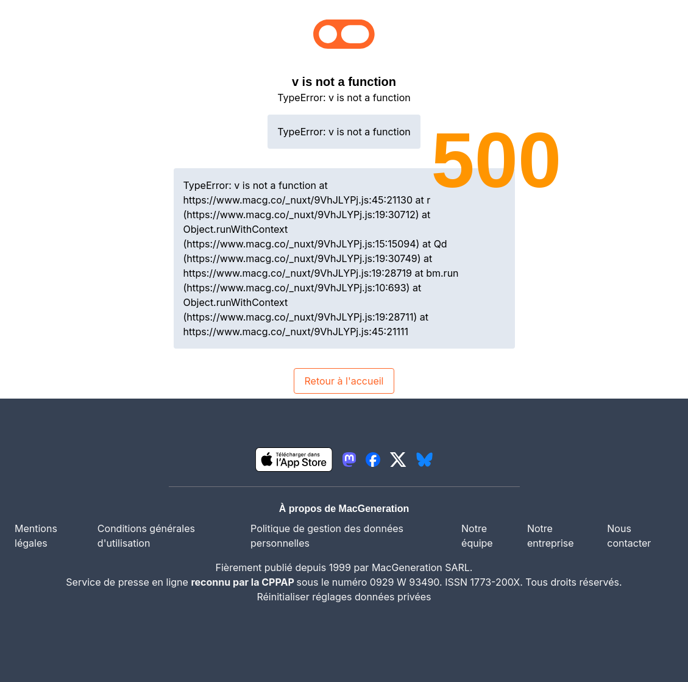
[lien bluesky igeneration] (424, 459)
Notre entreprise (550, 535)
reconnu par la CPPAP (243, 582)
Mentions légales (36, 535)
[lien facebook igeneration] (373, 459)
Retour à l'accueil (343, 381)
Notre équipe (477, 535)
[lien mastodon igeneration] (349, 459)
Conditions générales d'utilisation (146, 535)
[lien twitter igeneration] (398, 459)
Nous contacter (629, 535)
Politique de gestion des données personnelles (326, 535)
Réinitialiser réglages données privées (344, 597)
